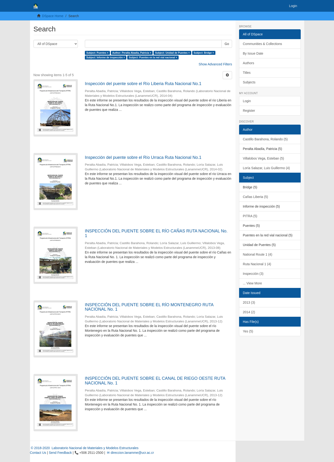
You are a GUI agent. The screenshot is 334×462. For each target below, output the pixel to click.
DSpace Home (52, 16)
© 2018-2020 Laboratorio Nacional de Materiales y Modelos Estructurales (84, 448)
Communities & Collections (262, 44)
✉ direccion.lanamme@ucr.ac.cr (130, 453)
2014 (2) (249, 312)
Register (249, 110)
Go (227, 44)
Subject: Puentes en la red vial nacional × (153, 57)
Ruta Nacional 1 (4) (257, 264)
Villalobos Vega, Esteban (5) (263, 158)
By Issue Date (253, 53)
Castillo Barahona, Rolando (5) (265, 139)
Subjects (249, 82)
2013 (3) (249, 302)
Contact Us (38, 453)
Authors (248, 63)
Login (247, 101)
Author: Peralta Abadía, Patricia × (131, 52)
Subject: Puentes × (97, 52)
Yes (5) (248, 331)
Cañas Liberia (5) (255, 197)
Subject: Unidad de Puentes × (172, 52)
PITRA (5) (250, 216)
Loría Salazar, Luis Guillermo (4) (266, 168)
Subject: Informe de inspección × (105, 57)
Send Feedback (60, 453)
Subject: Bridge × (204, 52)
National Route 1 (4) (257, 254)
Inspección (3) (253, 274)
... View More (252, 283)
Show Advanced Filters (215, 64)
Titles (247, 73)
